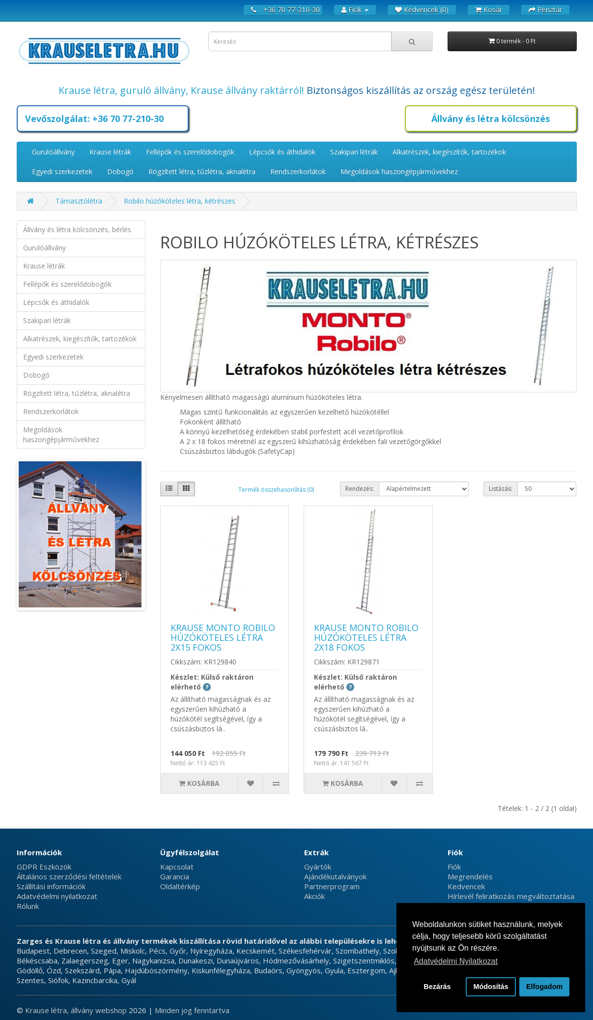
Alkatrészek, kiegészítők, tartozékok (449, 151)
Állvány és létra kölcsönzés (490, 118)
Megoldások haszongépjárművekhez (399, 171)
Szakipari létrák (354, 151)
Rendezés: (359, 488)
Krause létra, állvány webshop (77, 1010)
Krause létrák (110, 151)
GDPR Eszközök (44, 866)
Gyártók (317, 866)
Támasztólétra (79, 201)
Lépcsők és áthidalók (282, 151)
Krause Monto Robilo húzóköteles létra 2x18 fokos (366, 637)
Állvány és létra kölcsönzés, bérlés (77, 229)
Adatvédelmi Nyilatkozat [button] (456, 961)
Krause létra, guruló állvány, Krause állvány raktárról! (181, 90)
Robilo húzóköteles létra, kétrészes (179, 201)
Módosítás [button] (490, 986)
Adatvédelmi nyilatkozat (57, 896)
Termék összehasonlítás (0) (276, 489)
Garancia (174, 876)
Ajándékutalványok (335, 876)
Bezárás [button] (437, 986)
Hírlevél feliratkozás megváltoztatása (511, 896)
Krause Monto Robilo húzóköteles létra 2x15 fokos (222, 637)
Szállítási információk (51, 886)
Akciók (314, 896)
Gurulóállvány (53, 151)
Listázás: (500, 488)
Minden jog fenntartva (192, 1010)
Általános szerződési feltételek (69, 876)
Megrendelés (470, 876)
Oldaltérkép (180, 886)
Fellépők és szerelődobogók (190, 151)
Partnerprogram (332, 886)
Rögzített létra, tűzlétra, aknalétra (201, 171)
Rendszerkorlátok (298, 171)
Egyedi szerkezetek (62, 171)
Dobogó (120, 171)
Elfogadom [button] (544, 986)
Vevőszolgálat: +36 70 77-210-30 (94, 118)
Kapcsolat (177, 866)
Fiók (454, 866)
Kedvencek (466, 886)
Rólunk (28, 906)
